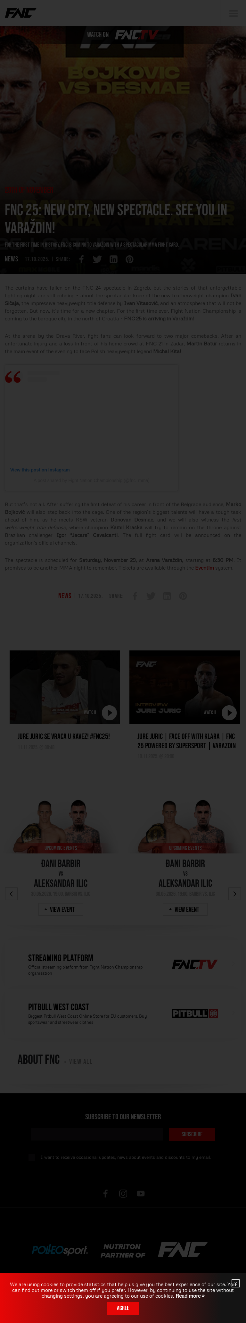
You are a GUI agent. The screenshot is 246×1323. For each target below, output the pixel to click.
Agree (123, 1308)
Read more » (189, 1296)
